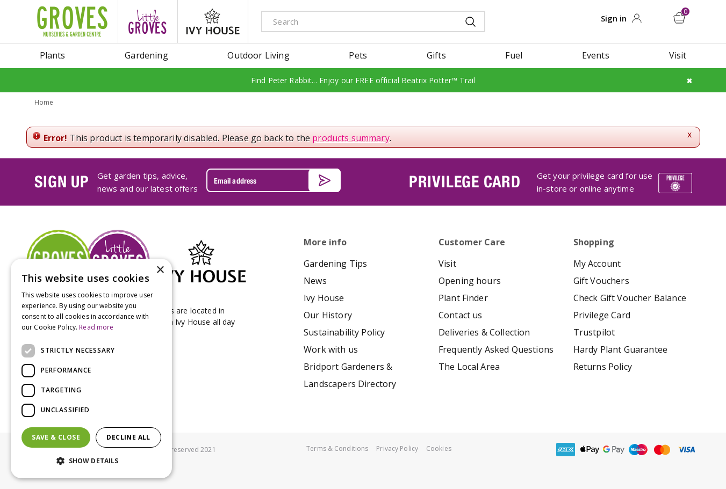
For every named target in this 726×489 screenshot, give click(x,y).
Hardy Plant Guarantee (620, 349)
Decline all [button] (128, 437)
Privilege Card (601, 315)
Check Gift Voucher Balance (629, 298)
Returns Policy (602, 367)
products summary (351, 137)
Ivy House (324, 298)
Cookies (438, 448)
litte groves (147, 21)
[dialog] (91, 368)
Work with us (331, 349)
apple (589, 449)
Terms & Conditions (337, 448)
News (315, 281)
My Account (597, 263)
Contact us (461, 315)
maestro (638, 449)
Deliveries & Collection (484, 332)
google (613, 449)
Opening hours (470, 281)
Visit (447, 263)
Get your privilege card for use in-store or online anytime (595, 181)
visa (686, 449)
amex (565, 449)
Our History (328, 315)
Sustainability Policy (344, 332)
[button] (91, 461)
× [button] (160, 270)
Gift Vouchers (601, 281)
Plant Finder (463, 298)
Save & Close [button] (56, 437)
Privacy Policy (397, 448)
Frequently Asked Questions (496, 349)
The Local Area (469, 367)
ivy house (213, 21)
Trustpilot (594, 332)
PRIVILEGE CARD (465, 181)
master (662, 449)
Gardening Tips (335, 263)
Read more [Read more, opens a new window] (96, 327)
